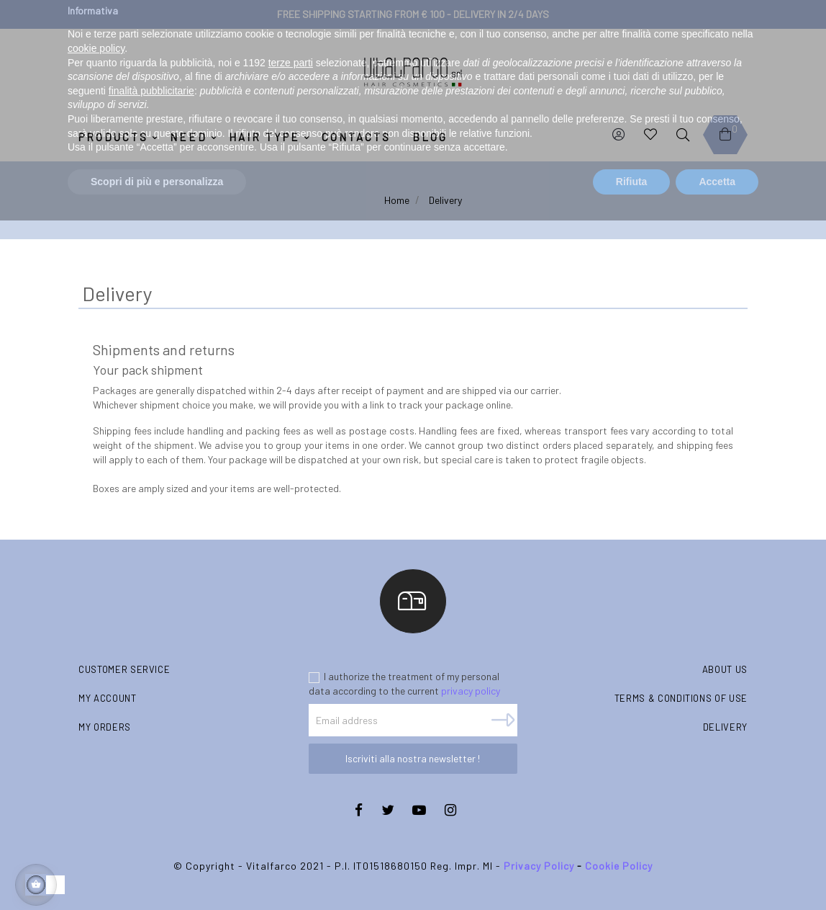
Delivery (725, 727)
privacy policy (470, 690)
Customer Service (124, 669)
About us (725, 669)
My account (107, 698)
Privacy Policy (539, 866)
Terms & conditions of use (681, 698)
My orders (104, 727)
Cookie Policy (619, 866)
